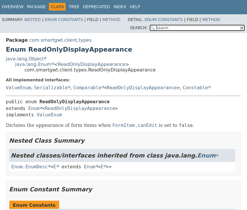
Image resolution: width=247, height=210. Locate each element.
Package (36, 6)
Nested (32, 19)
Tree (74, 6)
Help (135, 6)
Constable (195, 87)
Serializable (51, 87)
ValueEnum (18, 87)
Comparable (87, 87)
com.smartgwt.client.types (60, 40)
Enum (34, 108)
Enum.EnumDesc (29, 166)
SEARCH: (139, 27)
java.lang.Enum (33, 64)
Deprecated (96, 6)
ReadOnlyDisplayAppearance (92, 64)
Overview (13, 6)
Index (120, 6)
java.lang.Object (25, 59)
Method (112, 19)
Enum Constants (64, 19)
